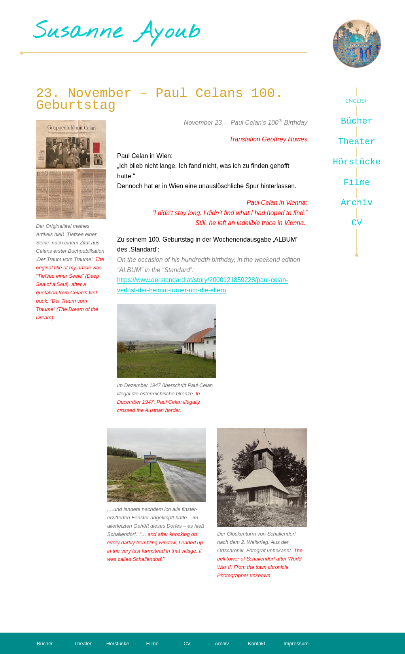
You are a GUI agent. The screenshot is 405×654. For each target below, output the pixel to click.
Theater (356, 142)
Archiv (357, 203)
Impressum (296, 643)
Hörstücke (357, 162)
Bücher (357, 121)
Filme (356, 182)
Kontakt (256, 643)
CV (357, 223)
